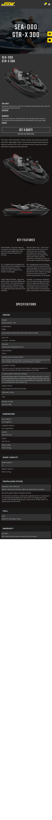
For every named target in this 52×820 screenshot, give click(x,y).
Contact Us (49, 34)
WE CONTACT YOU (49, 40)
